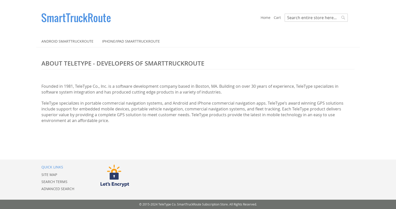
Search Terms (54, 181)
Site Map (49, 174)
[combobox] (316, 18)
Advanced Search (57, 188)
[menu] (198, 41)
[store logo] (151, 18)
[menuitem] (67, 41)
